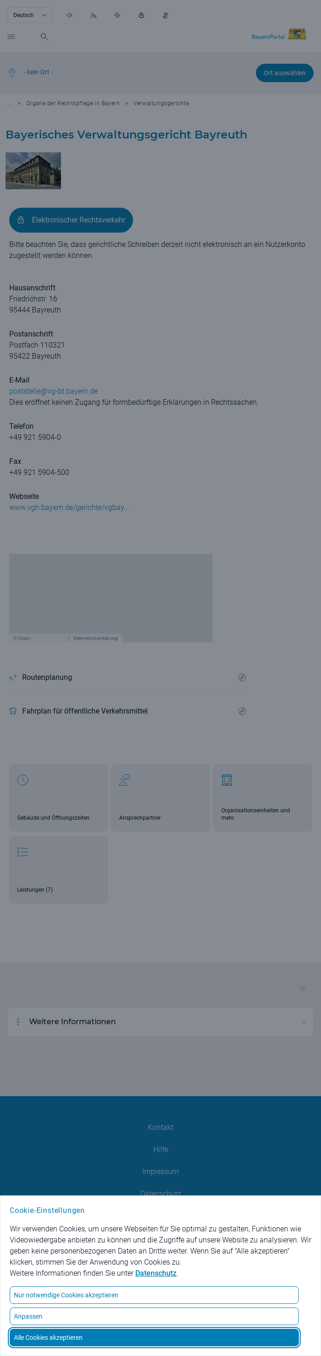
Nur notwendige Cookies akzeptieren (66, 1295)
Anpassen (28, 1316)
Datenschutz (155, 1273)
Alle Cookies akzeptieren (48, 1337)
